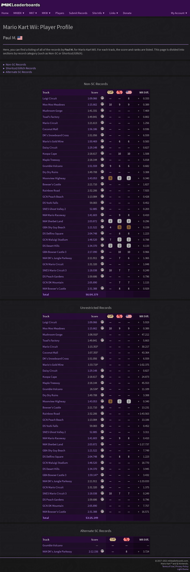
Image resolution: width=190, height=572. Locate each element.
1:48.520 (93, 239)
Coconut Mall (50, 129)
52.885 (93, 209)
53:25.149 (92, 518)
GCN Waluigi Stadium (55, 239)
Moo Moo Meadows (54, 104)
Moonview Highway (54, 178)
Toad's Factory (51, 117)
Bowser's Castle (52, 184)
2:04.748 (93, 233)
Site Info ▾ (98, 13)
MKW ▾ (46, 13)
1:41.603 (93, 215)
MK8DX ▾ (18, 13)
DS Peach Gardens (53, 276)
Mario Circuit (50, 123)
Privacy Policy (182, 566)
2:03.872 (93, 221)
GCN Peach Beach (53, 196)
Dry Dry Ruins (50, 172)
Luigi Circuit (50, 98)
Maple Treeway (51, 160)
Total (46, 294)
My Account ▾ (179, 13)
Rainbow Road (51, 190)
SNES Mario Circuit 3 (54, 270)
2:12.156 (93, 551)
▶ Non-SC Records (14, 64)
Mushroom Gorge (52, 110)
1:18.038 (93, 270)
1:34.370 (93, 245)
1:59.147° (93, 475)
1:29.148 (93, 147)
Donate (127, 13)
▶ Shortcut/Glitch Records (19, 68)
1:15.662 (93, 104)
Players (59, 13)
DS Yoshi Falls (50, 202)
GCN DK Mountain (53, 282)
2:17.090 (93, 252)
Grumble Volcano (53, 166)
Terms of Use (168, 566)
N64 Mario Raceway (54, 215)
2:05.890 (93, 282)
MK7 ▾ (33, 13)
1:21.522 (93, 227)
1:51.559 (93, 166)
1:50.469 (93, 141)
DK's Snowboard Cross (56, 135)
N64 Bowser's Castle (54, 288)
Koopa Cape (50, 153)
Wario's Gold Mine (53, 141)
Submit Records (78, 13)
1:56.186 (93, 129)
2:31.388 (93, 288)
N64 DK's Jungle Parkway (57, 258)
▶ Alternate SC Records (17, 72)
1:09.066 (93, 98)
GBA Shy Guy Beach (54, 227)
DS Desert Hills (51, 245)
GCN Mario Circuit (53, 264)
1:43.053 (93, 178)
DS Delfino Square (53, 233)
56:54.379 (92, 294)
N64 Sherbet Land (53, 221)
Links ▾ (113, 13)
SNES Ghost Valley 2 (54, 209)
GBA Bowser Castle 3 (54, 252)
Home (4, 13)
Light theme (183, 569)
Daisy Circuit (50, 147)
